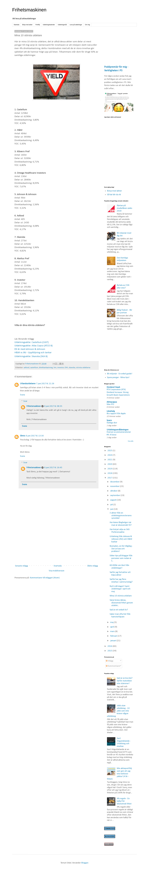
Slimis (22, 436)
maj (112, 622)
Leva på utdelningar (76, 25)
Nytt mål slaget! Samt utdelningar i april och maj (120, 589)
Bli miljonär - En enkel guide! (119, 374)
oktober (114, 491)
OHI (66, 368)
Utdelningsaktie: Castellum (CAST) (31, 342)
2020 (110, 464)
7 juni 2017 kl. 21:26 (45, 384)
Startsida (16, 25)
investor (60, 368)
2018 (110, 473)
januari (113, 641)
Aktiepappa (112, 402)
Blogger (84, 863)
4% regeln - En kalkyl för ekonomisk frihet (124, 801)
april (112, 627)
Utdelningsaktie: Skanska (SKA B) (31, 356)
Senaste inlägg (21, 566)
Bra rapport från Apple (116, 413)
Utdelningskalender (49, 25)
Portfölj (38, 25)
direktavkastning (46, 368)
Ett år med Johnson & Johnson (29, 349)
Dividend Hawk (113, 387)
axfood (26, 368)
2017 (110, 478)
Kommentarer (113, 666)
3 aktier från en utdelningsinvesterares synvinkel (121, 515)
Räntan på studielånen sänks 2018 (124, 208)
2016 (110, 646)
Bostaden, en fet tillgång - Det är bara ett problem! (121, 549)
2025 (110, 451)
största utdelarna (83, 368)
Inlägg (109, 661)
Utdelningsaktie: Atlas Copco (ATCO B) (33, 345)
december (115, 482)
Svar (25, 401)
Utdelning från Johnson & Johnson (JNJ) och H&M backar (121, 539)
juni (112, 509)
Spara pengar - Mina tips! (118, 377)
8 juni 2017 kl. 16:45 (53, 468)
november (115, 486)
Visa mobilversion (56, 571)
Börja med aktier (27, 25)
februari (114, 636)
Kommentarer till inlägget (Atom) (45, 578)
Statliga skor (112, 423)
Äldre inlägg (92, 566)
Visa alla (130, 441)
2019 (110, 469)
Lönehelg (111, 411)
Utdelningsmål (62, 25)
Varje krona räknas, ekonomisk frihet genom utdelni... (121, 603)
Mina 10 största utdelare (121, 596)
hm (55, 368)
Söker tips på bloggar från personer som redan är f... (121, 558)
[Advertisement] (56, 543)
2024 (110, 455)
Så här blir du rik (114, 195)
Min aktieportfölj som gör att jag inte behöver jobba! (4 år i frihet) (119, 773)
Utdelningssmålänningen (117, 430)
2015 (110, 651)
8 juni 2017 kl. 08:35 (53, 406)
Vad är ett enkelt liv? (119, 610)
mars (112, 631)
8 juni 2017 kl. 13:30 (35, 436)
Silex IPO (110, 404)
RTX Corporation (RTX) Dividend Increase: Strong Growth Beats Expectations (118, 392)
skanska (72, 368)
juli (111, 505)
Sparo (109, 420)
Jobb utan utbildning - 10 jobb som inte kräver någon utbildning (118, 711)
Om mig (87, 25)
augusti (113, 500)
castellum (34, 368)
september (115, 495)
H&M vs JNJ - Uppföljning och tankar (33, 352)
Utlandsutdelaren (28, 384)
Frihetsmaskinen (29, 9)
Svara (22, 395)
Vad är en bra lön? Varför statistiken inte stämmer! (124, 681)
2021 (110, 460)
